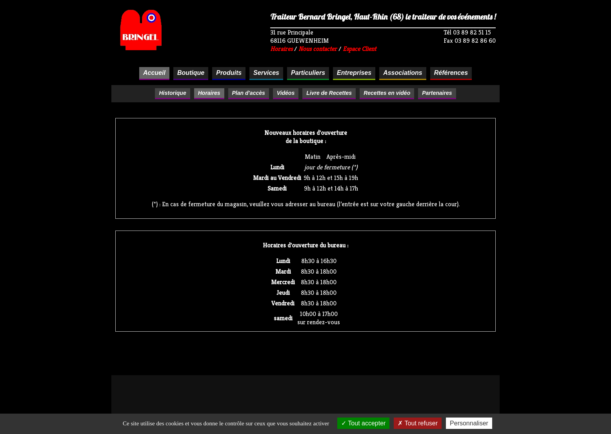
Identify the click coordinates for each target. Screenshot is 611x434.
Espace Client (359, 49)
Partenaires (437, 93)
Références (451, 72)
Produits (229, 72)
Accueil (154, 72)
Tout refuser (418, 423)
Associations (402, 72)
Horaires (281, 49)
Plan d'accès (248, 93)
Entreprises (354, 72)
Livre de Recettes (329, 93)
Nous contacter (317, 49)
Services (266, 72)
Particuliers (308, 72)
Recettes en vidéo (387, 93)
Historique (172, 93)
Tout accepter (363, 423)
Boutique (190, 72)
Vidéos (286, 93)
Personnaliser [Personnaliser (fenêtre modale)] (469, 423)
